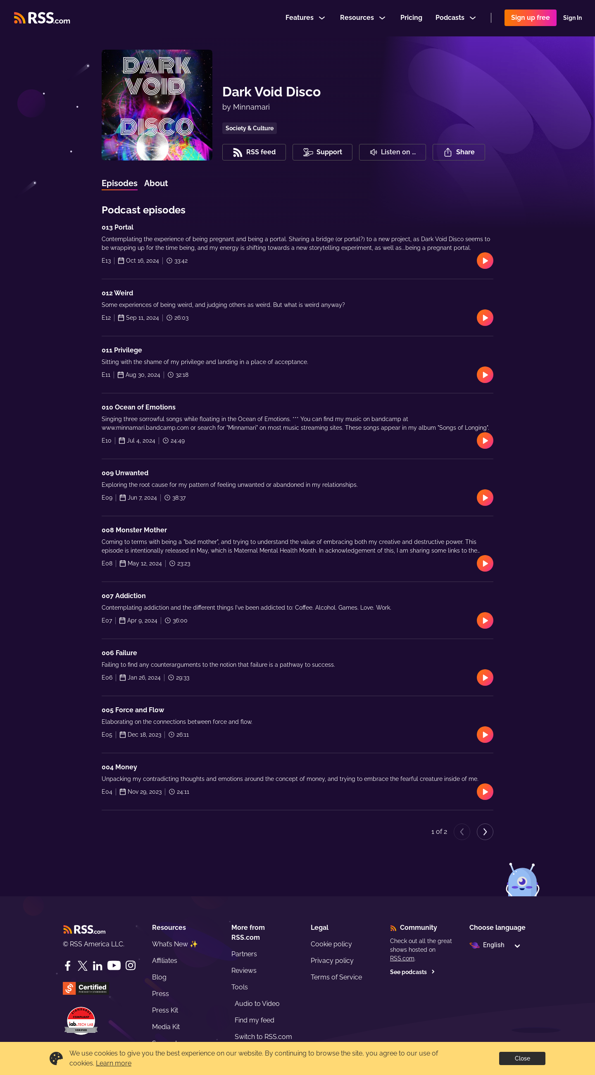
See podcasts (412, 972)
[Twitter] (83, 966)
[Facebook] (68, 966)
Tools (239, 987)
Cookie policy (331, 944)
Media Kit (166, 1027)
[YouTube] (114, 965)
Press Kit (165, 1010)
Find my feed (254, 1020)
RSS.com (402, 958)
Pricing (411, 18)
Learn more (113, 1063)
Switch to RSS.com (263, 1037)
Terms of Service (336, 977)
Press (160, 994)
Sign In (572, 18)
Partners (244, 954)
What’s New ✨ (175, 944)
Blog (159, 977)
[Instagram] (131, 965)
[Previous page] (462, 832)
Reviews (244, 970)
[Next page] (485, 832)
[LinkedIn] (97, 966)
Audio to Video (257, 1004)
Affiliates (164, 961)
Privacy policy (332, 961)
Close (522, 1058)
